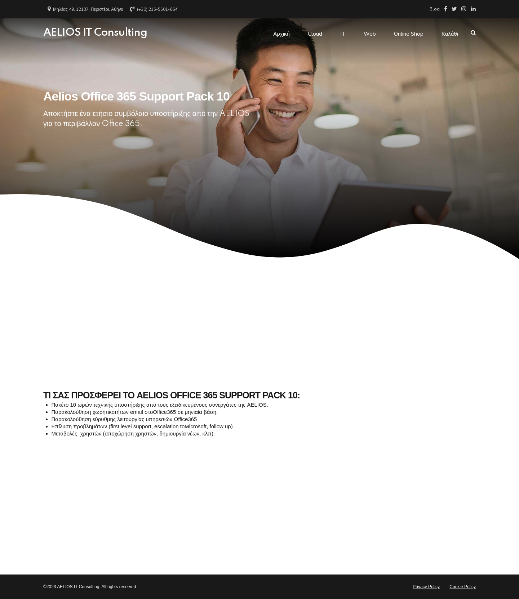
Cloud (315, 32)
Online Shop (408, 32)
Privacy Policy (426, 586)
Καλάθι (450, 32)
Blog (435, 9)
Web (370, 32)
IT (343, 32)
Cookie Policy (462, 586)
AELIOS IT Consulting (95, 32)
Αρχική (281, 32)
